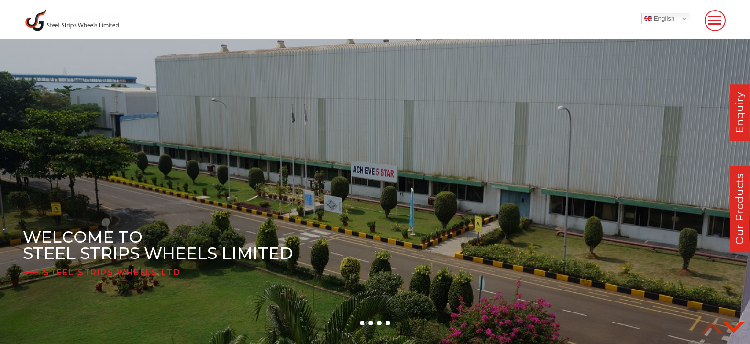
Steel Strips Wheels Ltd (112, 272)
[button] (362, 323)
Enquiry (739, 112)
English (659, 18)
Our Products (739, 209)
